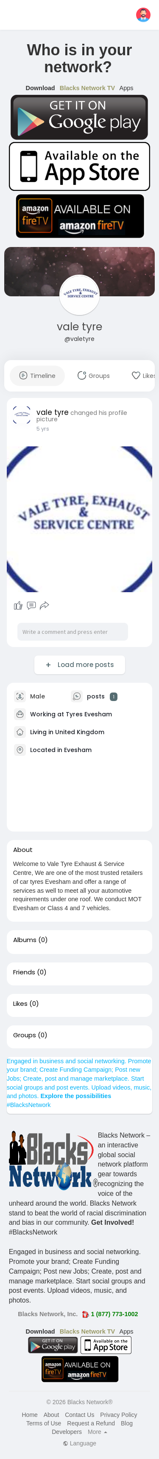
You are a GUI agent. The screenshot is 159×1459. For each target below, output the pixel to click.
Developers (67, 1431)
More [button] (97, 1432)
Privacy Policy (118, 1414)
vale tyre (79, 326)
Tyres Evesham (89, 714)
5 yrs (42, 429)
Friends (24, 972)
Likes (20, 1003)
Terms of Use (43, 1423)
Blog (127, 1423)
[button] (143, 15)
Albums (24, 940)
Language (79, 1443)
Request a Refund (91, 1423)
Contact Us (79, 1414)
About (51, 1414)
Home (29, 1414)
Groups (24, 1035)
